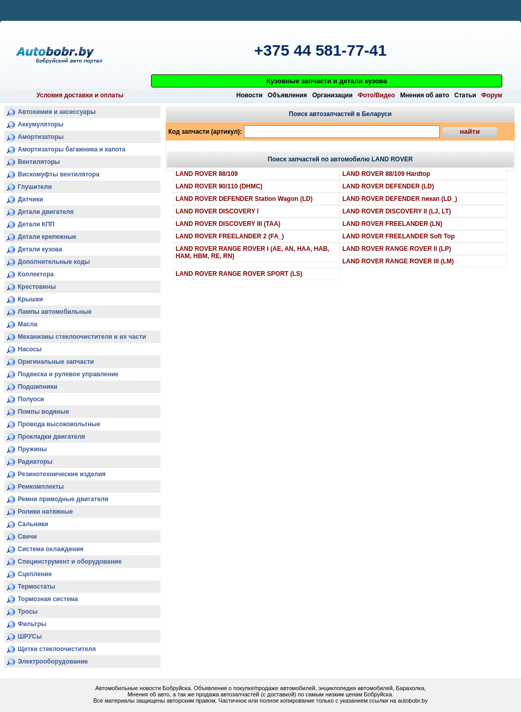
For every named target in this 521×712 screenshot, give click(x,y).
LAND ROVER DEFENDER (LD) (388, 186)
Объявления (287, 95)
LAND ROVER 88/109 (207, 173)
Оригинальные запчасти (56, 361)
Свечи (27, 536)
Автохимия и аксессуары (57, 112)
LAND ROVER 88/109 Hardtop (386, 173)
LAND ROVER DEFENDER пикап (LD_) (399, 198)
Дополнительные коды (54, 261)
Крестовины (37, 286)
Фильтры (32, 624)
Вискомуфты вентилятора (59, 174)
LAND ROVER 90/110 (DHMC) (219, 186)
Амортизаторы (41, 137)
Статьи (465, 95)
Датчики (30, 199)
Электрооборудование (53, 661)
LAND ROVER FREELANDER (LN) (392, 223)
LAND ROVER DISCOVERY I (217, 211)
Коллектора (36, 274)
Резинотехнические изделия (62, 474)
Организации (332, 95)
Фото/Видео (376, 95)
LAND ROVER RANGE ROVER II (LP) (396, 248)
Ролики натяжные (45, 511)
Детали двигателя (45, 211)
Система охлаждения (50, 549)
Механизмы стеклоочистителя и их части (82, 336)
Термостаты (36, 586)
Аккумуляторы (41, 124)
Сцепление (35, 574)
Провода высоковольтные (59, 424)
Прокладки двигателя (51, 436)
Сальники (33, 524)
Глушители (35, 186)
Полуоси (31, 399)
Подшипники (37, 386)
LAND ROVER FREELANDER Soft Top (398, 236)
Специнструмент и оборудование (69, 561)
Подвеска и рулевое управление (68, 374)
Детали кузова (40, 249)
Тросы (28, 611)
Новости (250, 95)
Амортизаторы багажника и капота (72, 149)
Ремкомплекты (41, 486)
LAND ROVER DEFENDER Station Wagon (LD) (244, 198)
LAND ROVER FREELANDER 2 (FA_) (230, 236)
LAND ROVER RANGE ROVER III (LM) (398, 261)
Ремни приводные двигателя (63, 499)
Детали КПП (36, 224)
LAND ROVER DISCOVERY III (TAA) (228, 223)
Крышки (30, 299)
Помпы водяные (43, 411)
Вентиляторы (39, 162)
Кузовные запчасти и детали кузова (326, 81)
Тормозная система (48, 599)
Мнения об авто (424, 95)
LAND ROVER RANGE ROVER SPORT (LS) (239, 273)
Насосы (30, 349)
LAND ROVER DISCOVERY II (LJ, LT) (396, 211)
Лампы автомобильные (55, 311)
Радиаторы (35, 461)
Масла (28, 324)
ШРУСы (30, 636)
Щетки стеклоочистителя (57, 649)
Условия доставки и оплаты (79, 95)
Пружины (32, 449)
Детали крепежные (47, 236)
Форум (491, 95)
